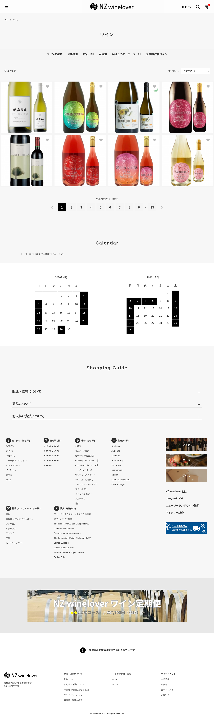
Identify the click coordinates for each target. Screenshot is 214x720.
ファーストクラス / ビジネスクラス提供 (72, 514)
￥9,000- (48, 465)
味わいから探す (85, 440)
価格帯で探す (53, 440)
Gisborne (115, 455)
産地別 (103, 54)
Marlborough (117, 470)
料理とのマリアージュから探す (23, 508)
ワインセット (12, 470)
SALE (8, 479)
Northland (115, 446)
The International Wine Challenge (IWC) (72, 538)
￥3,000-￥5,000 (51, 451)
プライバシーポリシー (74, 695)
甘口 (77, 503)
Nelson (114, 475)
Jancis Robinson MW (64, 547)
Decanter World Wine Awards (67, 533)
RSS (114, 679)
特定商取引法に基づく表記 (76, 690)
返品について (70, 679)
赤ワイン (10, 451)
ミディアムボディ (83, 494)
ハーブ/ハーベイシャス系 (87, 465)
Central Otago (117, 484)
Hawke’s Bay (117, 460)
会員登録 (165, 679)
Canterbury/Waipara (120, 479)
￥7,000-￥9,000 (51, 460)
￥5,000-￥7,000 (51, 455)
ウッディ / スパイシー (85, 475)
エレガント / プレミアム (86, 484)
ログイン (186, 7)
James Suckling (61, 543)
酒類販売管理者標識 (73, 700)
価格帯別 (73, 54)
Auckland (115, 451)
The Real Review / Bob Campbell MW (71, 524)
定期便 (9, 475)
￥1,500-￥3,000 (51, 446)
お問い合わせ (167, 695)
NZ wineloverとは (176, 491)
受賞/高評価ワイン (156, 54)
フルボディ (80, 498)
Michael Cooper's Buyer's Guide (69, 552)
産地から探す (120, 440)
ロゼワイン (11, 455)
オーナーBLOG (174, 498)
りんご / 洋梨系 (82, 451)
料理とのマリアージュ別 (126, 54)
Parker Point (60, 557)
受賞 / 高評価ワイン (66, 508)
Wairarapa (116, 465)
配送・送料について (73, 674)
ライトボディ (81, 489)
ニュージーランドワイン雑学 (182, 505)
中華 (8, 538)
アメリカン (11, 524)
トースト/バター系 (83, 470)
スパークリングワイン (16, 460)
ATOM (115, 684)
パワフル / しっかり (84, 479)
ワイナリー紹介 (175, 512)
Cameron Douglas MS (64, 528)
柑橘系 (78, 446)
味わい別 (88, 54)
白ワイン (10, 446)
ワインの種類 (54, 54)
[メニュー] (6, 6)
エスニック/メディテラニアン (20, 519)
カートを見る (167, 690)
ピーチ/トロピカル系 (85, 455)
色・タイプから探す (18, 440)
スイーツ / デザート (15, 543)
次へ (162, 207)
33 (152, 207)
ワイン (16, 19)
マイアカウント (168, 674)
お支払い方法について (74, 684)
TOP (6, 19)
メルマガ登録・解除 (121, 674)
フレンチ (10, 533)
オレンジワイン (13, 465)
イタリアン (11, 528)
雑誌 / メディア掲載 (63, 519)
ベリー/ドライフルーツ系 (87, 460)
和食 (8, 514)
